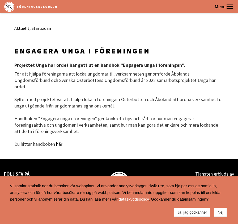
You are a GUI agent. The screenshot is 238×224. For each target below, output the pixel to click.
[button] (230, 6)
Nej (220, 212)
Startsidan (41, 28)
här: (59, 144)
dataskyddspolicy (134, 199)
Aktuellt (21, 28)
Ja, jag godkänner (192, 212)
